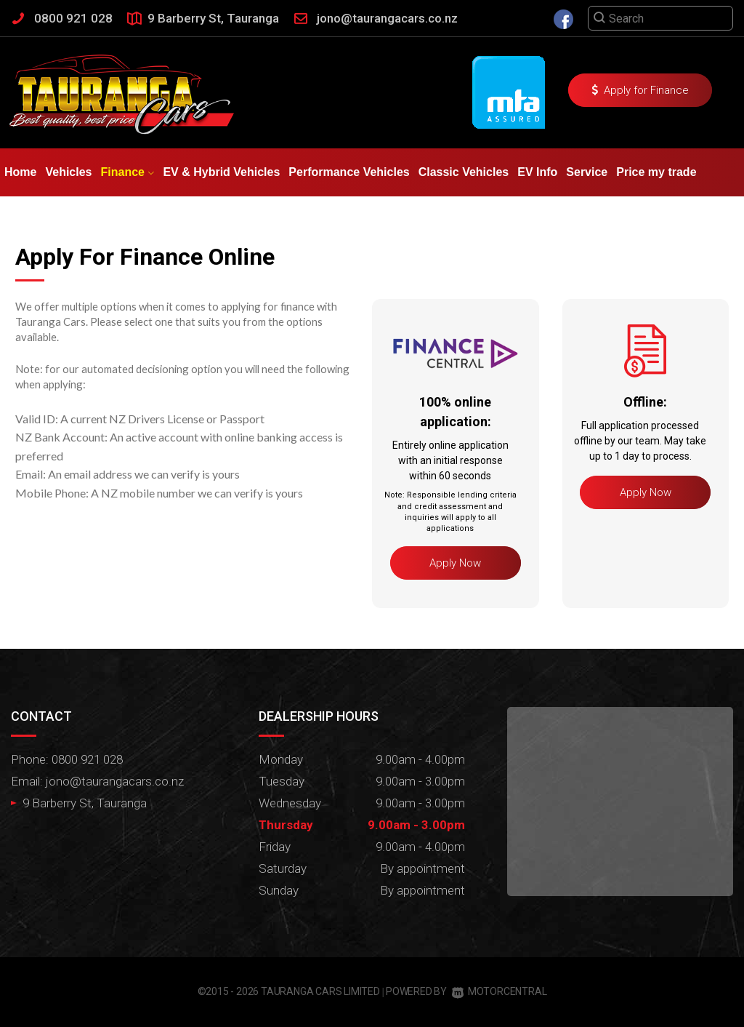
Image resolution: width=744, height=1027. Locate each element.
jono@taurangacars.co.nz (387, 18)
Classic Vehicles (463, 172)
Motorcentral (499, 991)
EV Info (537, 172)
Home (20, 172)
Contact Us (114, 220)
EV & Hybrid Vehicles (221, 172)
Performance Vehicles (348, 172)
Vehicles (68, 172)
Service (586, 172)
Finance (128, 172)
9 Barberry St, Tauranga (213, 18)
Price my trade (656, 172)
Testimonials (39, 220)
